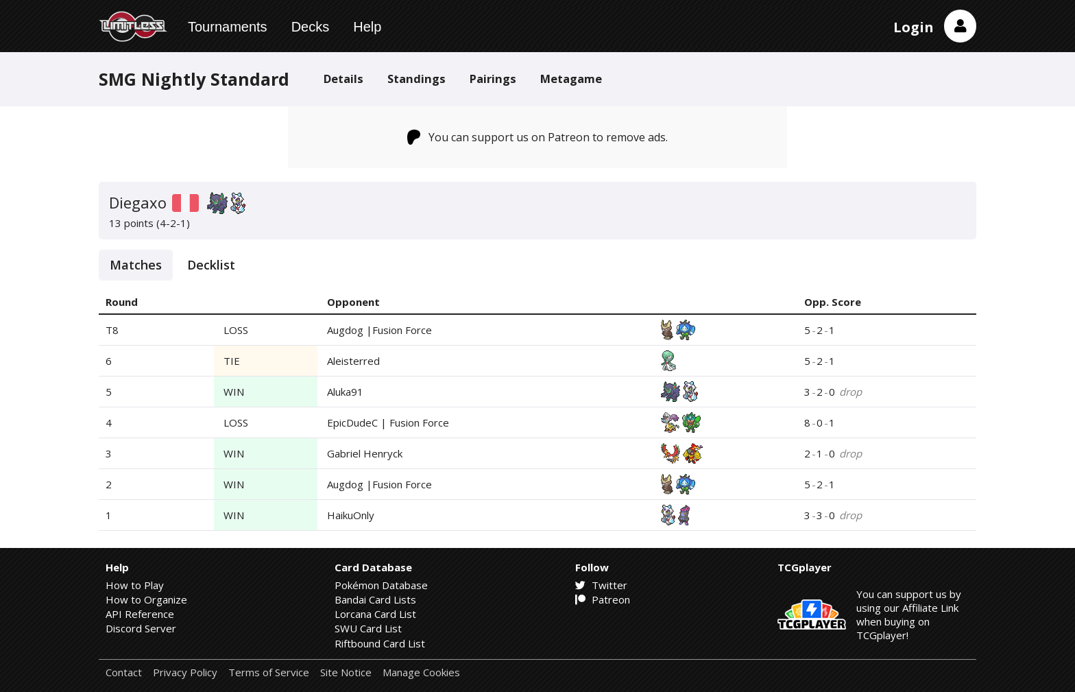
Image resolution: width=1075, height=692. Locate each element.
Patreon (602, 599)
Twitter (601, 585)
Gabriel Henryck (364, 453)
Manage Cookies (421, 672)
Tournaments (227, 26)
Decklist (211, 264)
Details (343, 78)
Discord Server (141, 628)
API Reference (140, 614)
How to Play (135, 585)
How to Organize (146, 599)
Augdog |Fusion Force (379, 330)
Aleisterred (353, 361)
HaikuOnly (350, 515)
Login (913, 27)
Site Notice (346, 672)
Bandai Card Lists (375, 599)
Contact (124, 672)
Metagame (571, 78)
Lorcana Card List (375, 614)
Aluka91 (345, 391)
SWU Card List (368, 628)
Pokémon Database (381, 585)
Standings (416, 78)
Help (367, 26)
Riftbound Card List (380, 643)
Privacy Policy (185, 672)
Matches (136, 264)
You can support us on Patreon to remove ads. (537, 137)
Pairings (493, 78)
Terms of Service (268, 672)
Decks (310, 26)
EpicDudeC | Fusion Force (388, 422)
